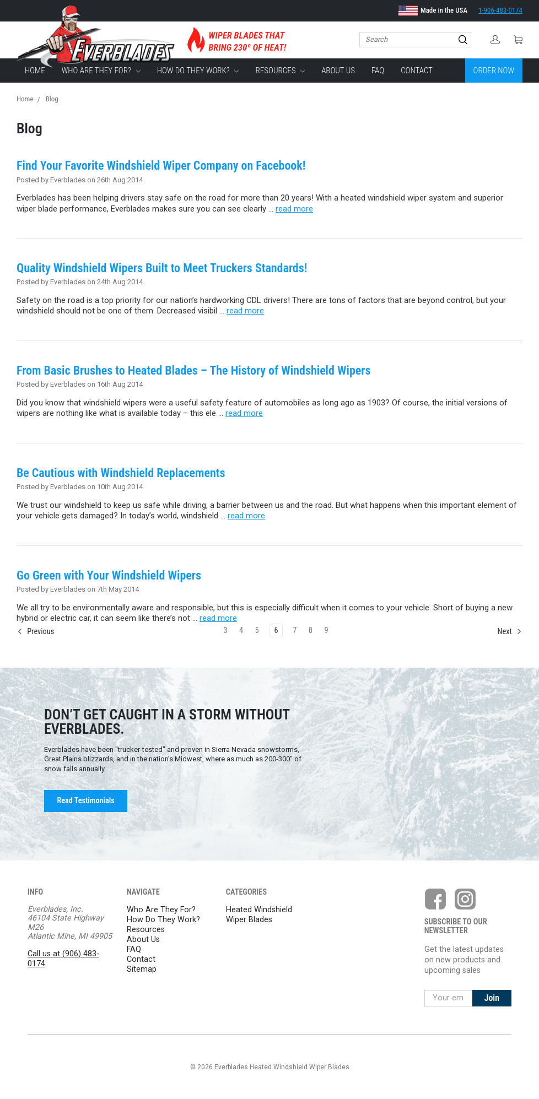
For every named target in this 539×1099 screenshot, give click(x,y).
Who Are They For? (101, 70)
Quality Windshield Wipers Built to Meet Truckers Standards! (162, 268)
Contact (417, 70)
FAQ (377, 70)
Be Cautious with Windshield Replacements (121, 473)
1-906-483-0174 (500, 10)
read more (294, 209)
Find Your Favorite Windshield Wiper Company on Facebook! (161, 165)
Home (35, 70)
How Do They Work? (198, 70)
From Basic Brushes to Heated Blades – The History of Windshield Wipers (194, 370)
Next (510, 631)
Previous (35, 631)
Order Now (493, 70)
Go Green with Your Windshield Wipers (109, 575)
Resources (280, 70)
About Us (338, 70)
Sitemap (142, 969)
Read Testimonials (85, 800)
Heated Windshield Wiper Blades (259, 914)
